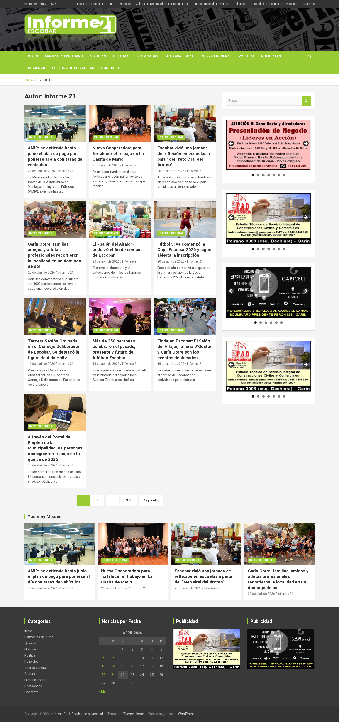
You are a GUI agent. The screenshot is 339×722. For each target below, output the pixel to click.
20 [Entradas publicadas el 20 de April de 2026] (103, 675)
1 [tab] (253, 175)
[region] (268, 144)
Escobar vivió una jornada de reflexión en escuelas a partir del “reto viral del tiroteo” (183, 156)
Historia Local (180, 3)
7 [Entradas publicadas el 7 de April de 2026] (113, 658)
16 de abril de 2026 (41, 364)
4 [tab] (268, 175)
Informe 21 (65, 171)
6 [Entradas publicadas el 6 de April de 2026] (103, 658)
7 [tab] (284, 175)
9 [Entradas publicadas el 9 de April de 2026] (132, 658)
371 (129, 500)
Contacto (309, 3)
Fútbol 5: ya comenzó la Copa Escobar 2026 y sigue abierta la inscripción (184, 249)
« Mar (103, 691)
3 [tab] (263, 175)
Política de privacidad (283, 3)
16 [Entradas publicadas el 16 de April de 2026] (132, 666)
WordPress (186, 714)
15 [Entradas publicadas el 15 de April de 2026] (122, 666)
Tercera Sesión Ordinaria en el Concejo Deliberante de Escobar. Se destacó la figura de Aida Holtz (53, 349)
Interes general (204, 3)
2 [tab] (258, 175)
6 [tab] (279, 175)
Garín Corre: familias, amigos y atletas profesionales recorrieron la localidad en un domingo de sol (54, 255)
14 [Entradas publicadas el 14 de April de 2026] (113, 666)
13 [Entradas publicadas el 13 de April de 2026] (103, 666)
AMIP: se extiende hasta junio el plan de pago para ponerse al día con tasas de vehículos (55, 156)
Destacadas (158, 3)
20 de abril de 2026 (170, 171)
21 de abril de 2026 (41, 171)
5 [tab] (274, 175)
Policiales (240, 3)
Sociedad (257, 3)
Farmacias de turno (102, 3)
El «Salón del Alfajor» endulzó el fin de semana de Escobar (118, 249)
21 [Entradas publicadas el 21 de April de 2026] (113, 675)
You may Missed (45, 516)
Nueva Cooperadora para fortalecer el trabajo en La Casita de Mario (118, 153)
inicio (80, 3)
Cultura (140, 3)
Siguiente (151, 500)
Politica (224, 3)
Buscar (306, 101)
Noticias (125, 3)
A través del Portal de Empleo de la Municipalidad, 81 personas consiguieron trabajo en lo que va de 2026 (55, 448)
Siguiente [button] (305, 143)
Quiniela (30, 643)
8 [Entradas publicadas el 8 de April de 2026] (123, 658)
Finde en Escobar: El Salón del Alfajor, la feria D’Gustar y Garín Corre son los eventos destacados (184, 349)
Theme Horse (133, 714)
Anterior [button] (231, 143)
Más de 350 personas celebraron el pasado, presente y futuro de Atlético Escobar (114, 349)
